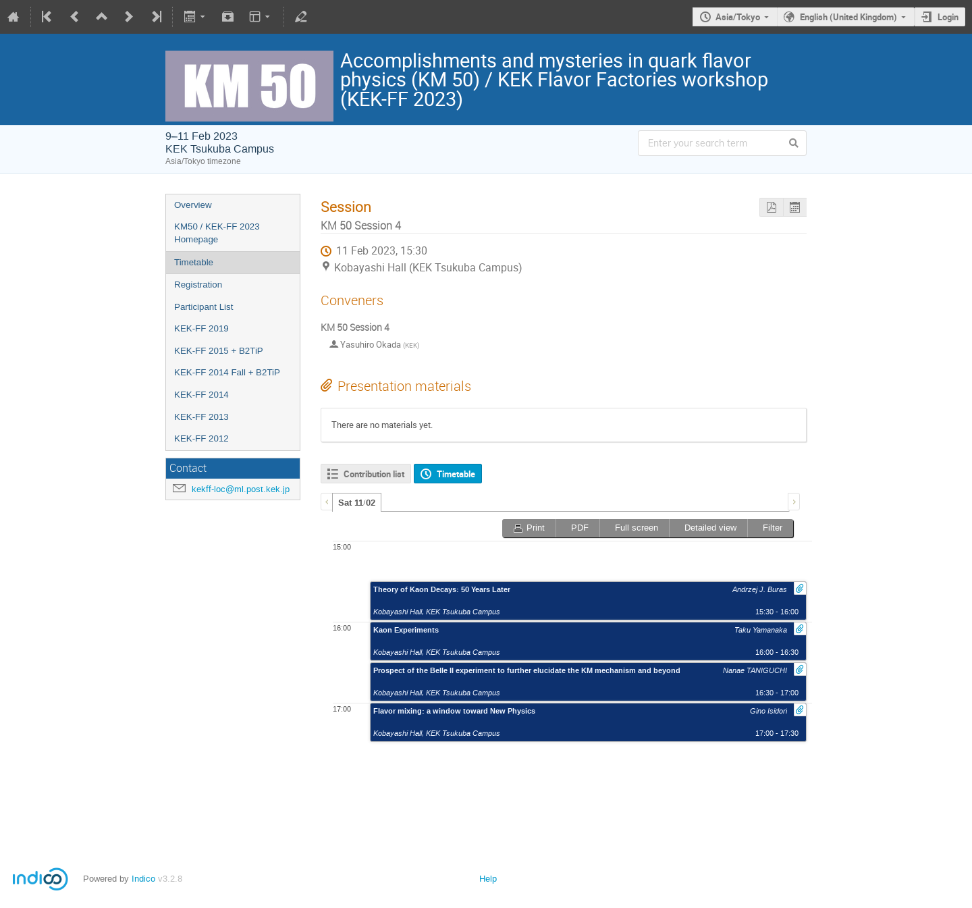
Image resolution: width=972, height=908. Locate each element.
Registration (198, 284)
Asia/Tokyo (738, 17)
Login (948, 17)
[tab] (356, 502)
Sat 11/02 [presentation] (356, 503)
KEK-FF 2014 (201, 395)
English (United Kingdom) (848, 17)
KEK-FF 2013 (201, 417)
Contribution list (374, 474)
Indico (143, 878)
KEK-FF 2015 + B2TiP (218, 351)
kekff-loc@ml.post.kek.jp (241, 489)
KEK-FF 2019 (201, 328)
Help (488, 878)
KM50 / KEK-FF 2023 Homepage (217, 232)
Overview (193, 205)
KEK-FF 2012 (201, 438)
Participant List (203, 307)
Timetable (193, 262)
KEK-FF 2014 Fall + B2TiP (227, 372)
